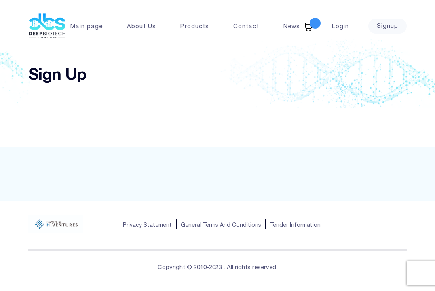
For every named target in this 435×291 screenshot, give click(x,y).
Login (340, 26)
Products (194, 26)
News (291, 26)
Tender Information (295, 224)
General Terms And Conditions (221, 224)
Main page (86, 26)
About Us (141, 26)
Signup (387, 25)
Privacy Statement (147, 224)
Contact (246, 26)
